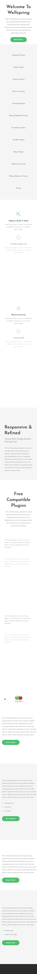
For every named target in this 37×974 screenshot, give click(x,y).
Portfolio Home (18, 128)
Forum (18, 188)
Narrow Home (18, 91)
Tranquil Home (18, 103)
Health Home (18, 140)
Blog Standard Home (18, 116)
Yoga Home (18, 67)
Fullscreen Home (18, 164)
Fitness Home (19, 79)
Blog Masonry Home (18, 176)
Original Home (18, 55)
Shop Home (18, 152)
